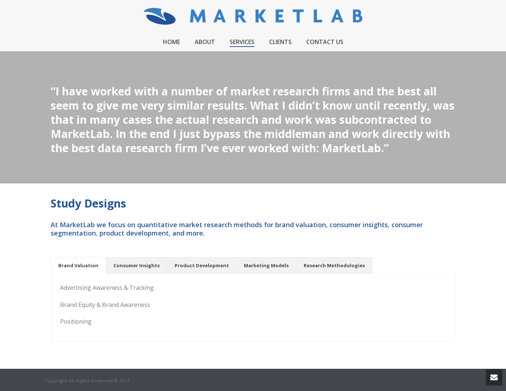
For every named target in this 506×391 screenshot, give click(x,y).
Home (171, 42)
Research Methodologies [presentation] (334, 265)
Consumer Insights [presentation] (136, 265)
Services (242, 42)
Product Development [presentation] (202, 265)
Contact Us (324, 42)
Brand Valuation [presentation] (78, 265)
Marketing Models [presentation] (266, 265)
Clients (280, 42)
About (205, 42)
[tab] (78, 265)
